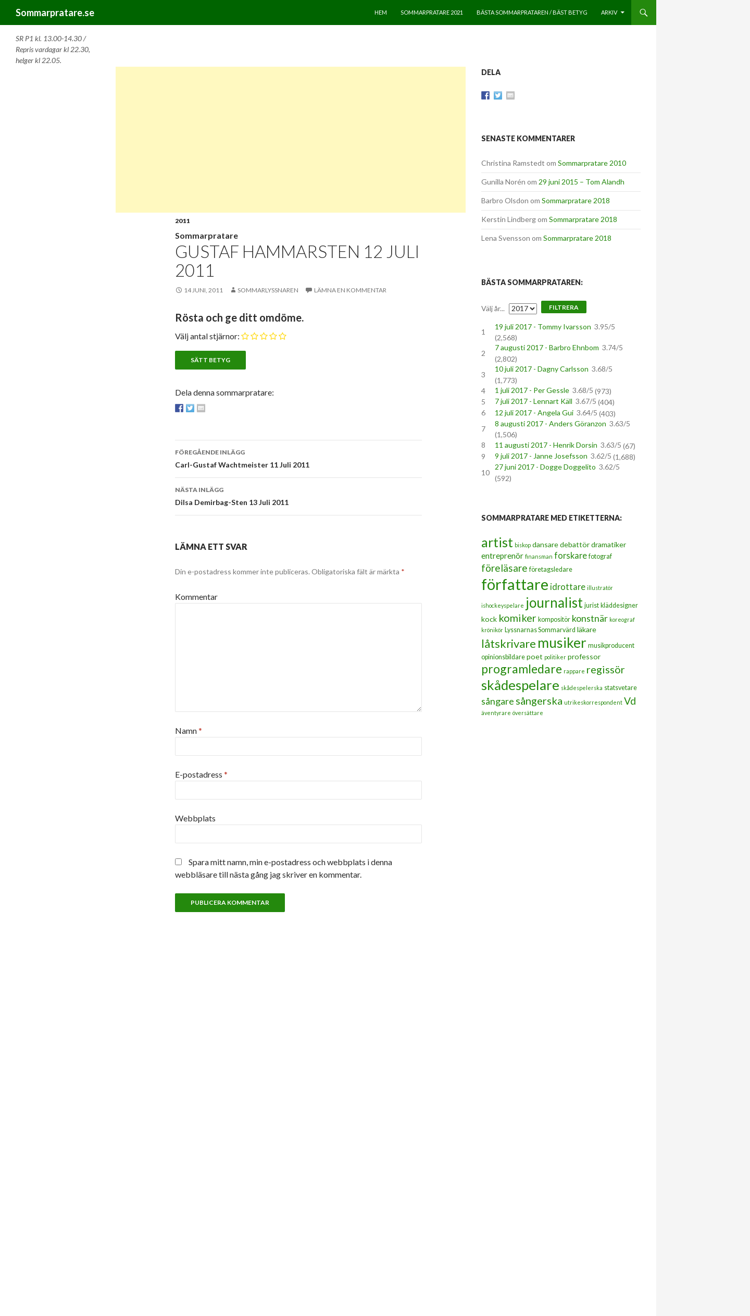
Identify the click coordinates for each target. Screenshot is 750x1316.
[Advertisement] (291, 140)
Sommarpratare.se (55, 12)
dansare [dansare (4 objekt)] (545, 544)
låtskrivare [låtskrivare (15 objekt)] (508, 643)
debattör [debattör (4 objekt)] (575, 544)
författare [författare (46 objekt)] (514, 584)
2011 (182, 221)
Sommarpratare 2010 (592, 162)
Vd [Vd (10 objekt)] (630, 701)
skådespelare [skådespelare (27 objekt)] (520, 685)
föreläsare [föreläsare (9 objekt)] (504, 568)
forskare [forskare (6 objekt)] (570, 555)
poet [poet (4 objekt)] (535, 656)
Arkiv (609, 12)
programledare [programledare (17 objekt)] (521, 668)
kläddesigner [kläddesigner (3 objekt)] (619, 605)
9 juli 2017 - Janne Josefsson (541, 455)
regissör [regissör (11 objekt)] (605, 669)
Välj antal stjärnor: (207, 336)
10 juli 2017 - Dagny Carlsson (542, 368)
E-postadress (201, 774)
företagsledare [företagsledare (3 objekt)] (550, 569)
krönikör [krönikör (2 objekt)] (492, 629)
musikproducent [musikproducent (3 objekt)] (611, 645)
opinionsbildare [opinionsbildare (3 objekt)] (503, 657)
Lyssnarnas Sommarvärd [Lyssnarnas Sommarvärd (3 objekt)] (540, 630)
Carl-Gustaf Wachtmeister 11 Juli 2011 (298, 457)
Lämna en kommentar (350, 290)
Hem (380, 12)
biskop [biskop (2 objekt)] (523, 545)
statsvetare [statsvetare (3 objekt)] (620, 688)
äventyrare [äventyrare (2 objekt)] (496, 712)
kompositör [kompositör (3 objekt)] (554, 619)
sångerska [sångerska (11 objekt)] (539, 700)
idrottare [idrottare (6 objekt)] (567, 587)
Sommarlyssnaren (268, 290)
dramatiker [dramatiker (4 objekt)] (608, 544)
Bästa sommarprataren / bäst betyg (532, 12)
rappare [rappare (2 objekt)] (574, 671)
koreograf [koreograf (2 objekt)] (622, 619)
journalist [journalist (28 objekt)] (554, 602)
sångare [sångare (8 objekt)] (497, 701)
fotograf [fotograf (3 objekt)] (600, 556)
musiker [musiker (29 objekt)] (562, 642)
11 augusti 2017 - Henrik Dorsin (546, 444)
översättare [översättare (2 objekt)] (527, 712)
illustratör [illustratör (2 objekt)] (600, 587)
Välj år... (493, 308)
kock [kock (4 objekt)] (489, 618)
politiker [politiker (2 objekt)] (555, 657)
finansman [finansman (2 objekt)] (539, 556)
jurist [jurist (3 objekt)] (591, 605)
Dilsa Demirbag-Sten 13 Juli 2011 (298, 495)
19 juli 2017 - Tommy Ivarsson (543, 326)
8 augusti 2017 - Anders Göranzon (550, 423)
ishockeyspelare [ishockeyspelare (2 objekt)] (502, 605)
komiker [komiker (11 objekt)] (517, 617)
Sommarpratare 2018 (576, 200)
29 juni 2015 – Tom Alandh (581, 181)
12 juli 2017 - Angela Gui (534, 412)
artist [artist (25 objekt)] (497, 542)
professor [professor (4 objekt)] (584, 656)
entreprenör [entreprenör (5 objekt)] (502, 555)
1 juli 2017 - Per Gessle (532, 390)
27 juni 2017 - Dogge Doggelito (545, 466)
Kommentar (196, 596)
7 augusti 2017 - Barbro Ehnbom (547, 347)
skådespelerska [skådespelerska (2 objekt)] (582, 687)
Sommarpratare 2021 (432, 12)
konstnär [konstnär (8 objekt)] (590, 618)
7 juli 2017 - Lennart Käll (533, 401)
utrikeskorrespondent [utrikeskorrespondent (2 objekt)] (593, 702)
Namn (188, 730)
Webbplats (195, 818)
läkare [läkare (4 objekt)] (586, 629)
